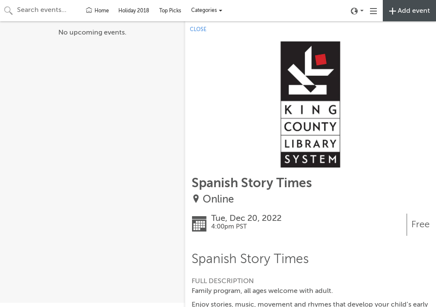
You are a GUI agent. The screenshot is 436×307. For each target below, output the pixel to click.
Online (218, 199)
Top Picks (170, 11)
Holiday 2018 (133, 11)
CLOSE (198, 29)
